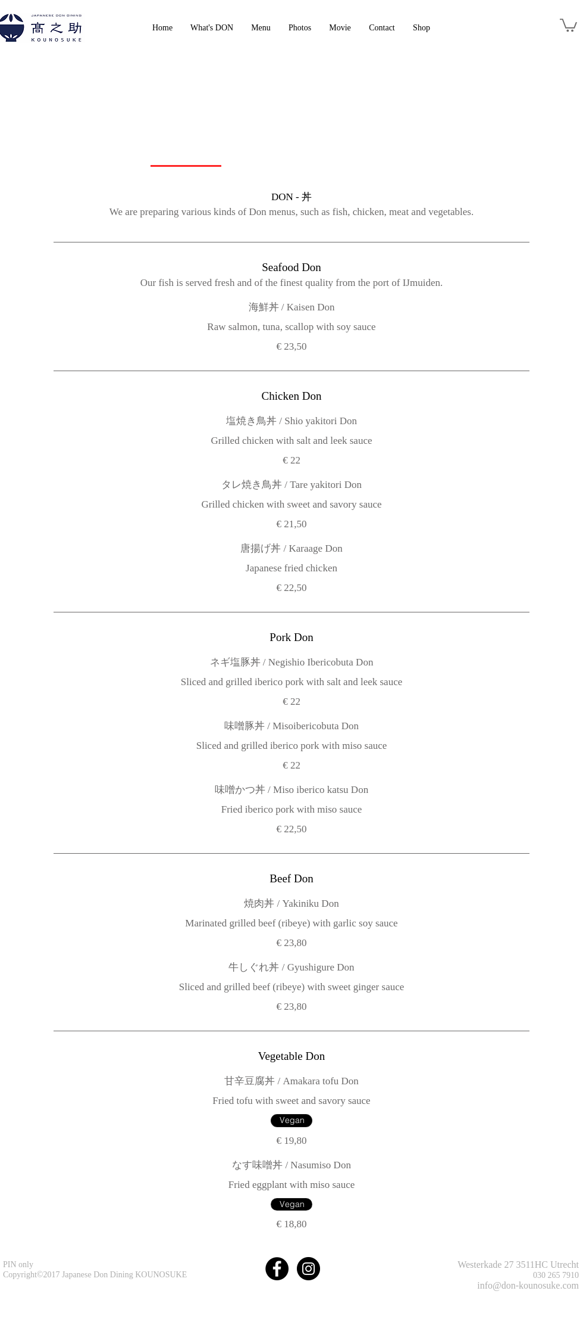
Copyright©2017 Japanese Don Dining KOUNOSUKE (95, 1274)
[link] (568, 24)
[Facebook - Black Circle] (277, 1268)
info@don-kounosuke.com (528, 1285)
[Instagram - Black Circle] (308, 1268)
